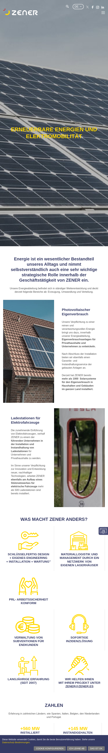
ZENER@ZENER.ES (79, 686)
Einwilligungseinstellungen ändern (103, 531)
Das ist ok (96, 748)
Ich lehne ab (76, 748)
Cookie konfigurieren (49, 748)
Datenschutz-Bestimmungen (16, 742)
